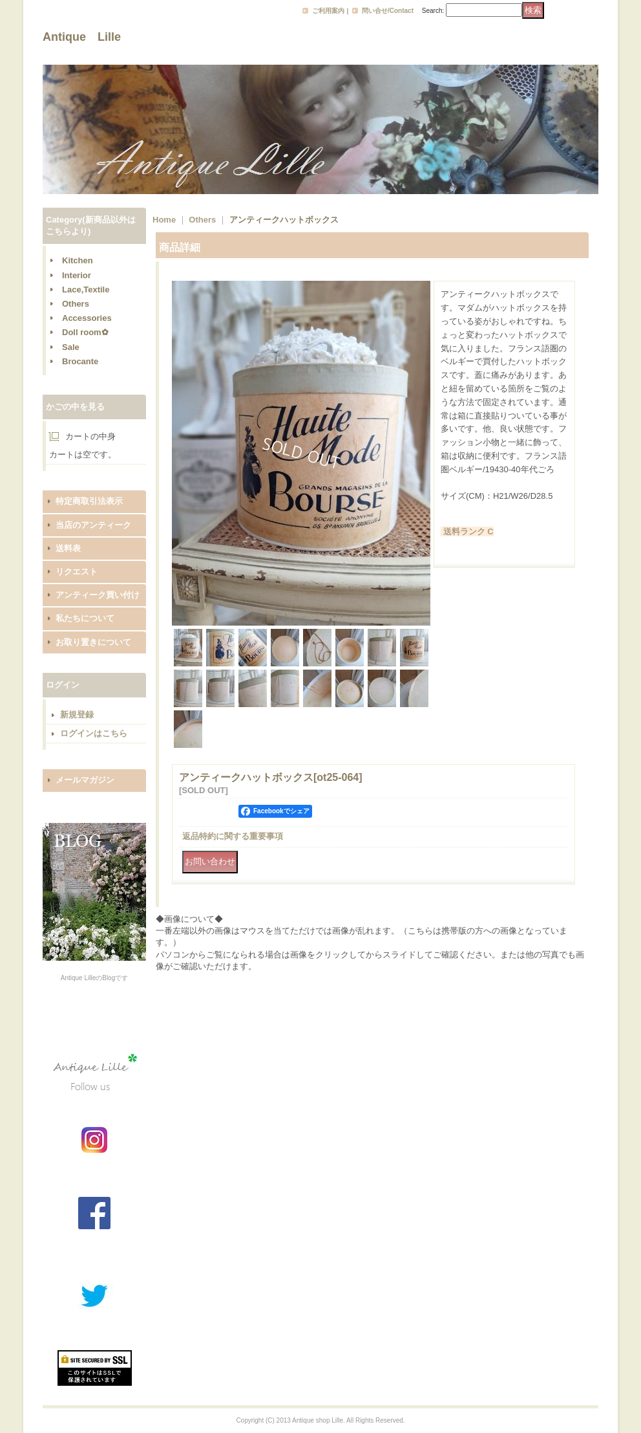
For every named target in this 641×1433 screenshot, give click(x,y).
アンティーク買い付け (98, 595)
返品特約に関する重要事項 (232, 836)
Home (164, 219)
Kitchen (77, 260)
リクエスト (77, 571)
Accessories (87, 318)
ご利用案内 (328, 10)
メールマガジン (85, 780)
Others (75, 304)
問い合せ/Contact (388, 10)
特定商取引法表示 (89, 501)
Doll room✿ (85, 332)
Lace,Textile (85, 289)
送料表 (68, 548)
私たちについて (85, 618)
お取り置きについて (93, 642)
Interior (76, 275)
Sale (70, 347)
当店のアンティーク (93, 525)
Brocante (80, 361)
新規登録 (77, 714)
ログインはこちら (93, 733)
